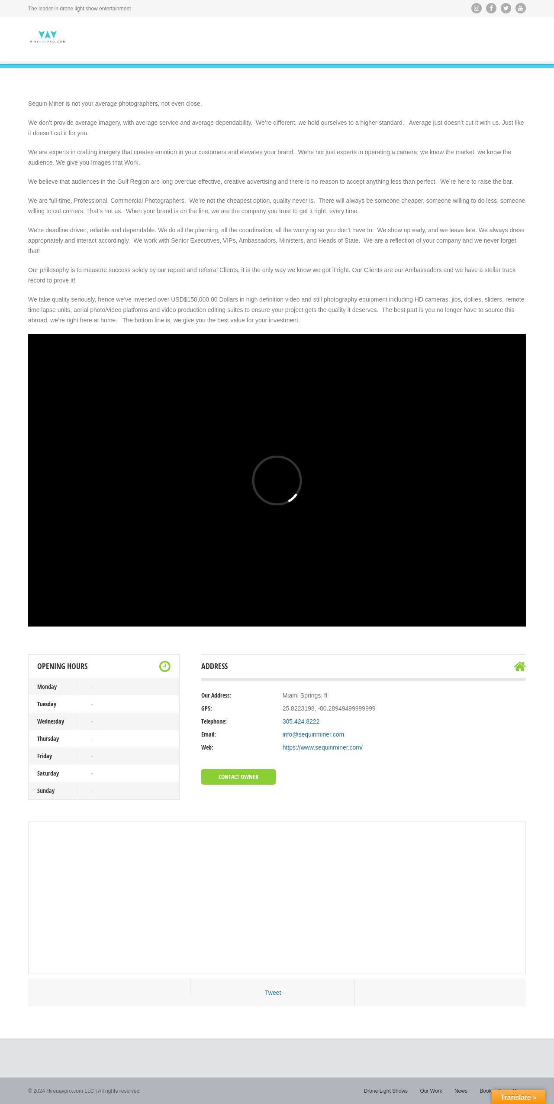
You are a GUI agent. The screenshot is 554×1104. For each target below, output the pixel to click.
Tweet (273, 992)
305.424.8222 (301, 721)
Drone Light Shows (386, 1091)
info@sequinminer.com (314, 734)
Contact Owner (238, 777)
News (460, 1091)
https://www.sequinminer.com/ (323, 747)
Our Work (431, 1091)
